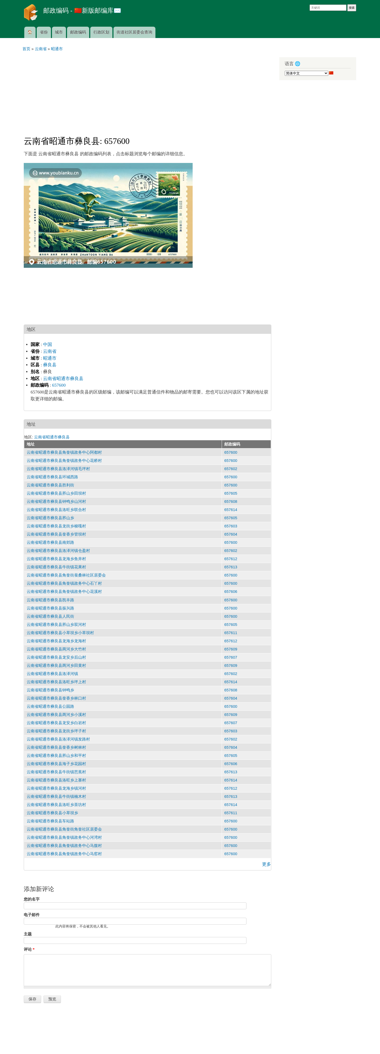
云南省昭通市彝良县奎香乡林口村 (56, 698)
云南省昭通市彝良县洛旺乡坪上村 (56, 682)
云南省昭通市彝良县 (63, 378)
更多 (266, 864)
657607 (230, 657)
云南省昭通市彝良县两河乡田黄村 (56, 665)
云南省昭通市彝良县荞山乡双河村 (56, 624)
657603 (230, 526)
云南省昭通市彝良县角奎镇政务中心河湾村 (64, 837)
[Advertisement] (147, 91)
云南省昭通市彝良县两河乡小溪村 (56, 715)
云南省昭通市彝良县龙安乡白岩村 (56, 723)
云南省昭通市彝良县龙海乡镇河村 (56, 788)
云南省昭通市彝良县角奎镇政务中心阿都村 (64, 452)
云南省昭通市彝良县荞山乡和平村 (56, 755)
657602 (230, 469)
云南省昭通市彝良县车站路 (50, 821)
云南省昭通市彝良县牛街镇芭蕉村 (56, 772)
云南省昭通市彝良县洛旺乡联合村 (56, 510)
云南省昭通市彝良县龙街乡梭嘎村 (56, 526)
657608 (230, 501)
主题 (28, 934)
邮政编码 (78, 32)
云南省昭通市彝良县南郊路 (50, 542)
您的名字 (32, 899)
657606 (230, 591)
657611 (230, 633)
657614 (230, 510)
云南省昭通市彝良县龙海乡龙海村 (56, 641)
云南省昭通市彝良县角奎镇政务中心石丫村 (64, 583)
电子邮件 (32, 915)
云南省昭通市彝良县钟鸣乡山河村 (56, 501)
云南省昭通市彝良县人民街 (50, 616)
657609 (230, 649)
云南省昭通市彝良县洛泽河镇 (52, 674)
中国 (47, 344)
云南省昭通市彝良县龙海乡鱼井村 (56, 559)
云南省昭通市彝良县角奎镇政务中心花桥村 (64, 460)
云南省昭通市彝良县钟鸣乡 (50, 690)
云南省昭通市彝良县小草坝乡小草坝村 (60, 633)
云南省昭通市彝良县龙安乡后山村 (56, 657)
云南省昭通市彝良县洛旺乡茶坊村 (56, 805)
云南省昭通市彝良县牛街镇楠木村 (56, 796)
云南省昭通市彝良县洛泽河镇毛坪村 (58, 469)
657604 (230, 534)
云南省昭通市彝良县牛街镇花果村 (56, 567)
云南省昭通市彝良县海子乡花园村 (56, 764)
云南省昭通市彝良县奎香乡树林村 (56, 747)
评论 (29, 949)
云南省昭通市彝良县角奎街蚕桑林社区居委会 (66, 575)
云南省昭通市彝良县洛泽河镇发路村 (58, 739)
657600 (58, 385)
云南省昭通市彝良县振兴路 (50, 608)
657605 (230, 493)
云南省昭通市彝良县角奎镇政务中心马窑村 (64, 854)
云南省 (49, 351)
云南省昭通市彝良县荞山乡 (50, 518)
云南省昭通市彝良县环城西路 (52, 477)
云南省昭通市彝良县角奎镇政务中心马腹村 (64, 846)
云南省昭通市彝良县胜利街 (50, 485)
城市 (59, 32)
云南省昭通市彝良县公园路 (50, 706)
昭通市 (49, 358)
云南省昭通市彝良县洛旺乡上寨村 (56, 780)
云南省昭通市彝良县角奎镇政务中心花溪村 (64, 591)
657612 (230, 559)
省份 (44, 32)
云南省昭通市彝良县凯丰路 (50, 600)
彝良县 (49, 364)
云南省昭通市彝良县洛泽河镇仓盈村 (58, 551)
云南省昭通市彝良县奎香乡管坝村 (56, 534)
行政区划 (101, 32)
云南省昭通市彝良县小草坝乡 (52, 813)
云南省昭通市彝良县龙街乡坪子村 (56, 731)
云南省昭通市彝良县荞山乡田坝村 (56, 493)
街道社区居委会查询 (134, 32)
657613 (230, 567)
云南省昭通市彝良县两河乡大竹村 (56, 649)
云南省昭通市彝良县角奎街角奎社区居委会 (64, 829)
